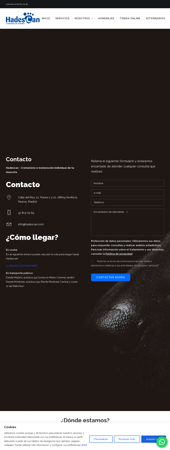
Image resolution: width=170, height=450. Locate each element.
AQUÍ (84, 445)
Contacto (55, 354)
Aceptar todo (153, 439)
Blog (53, 349)
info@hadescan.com (102, 324)
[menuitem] (46, 18)
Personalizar (101, 439)
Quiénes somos (60, 319)
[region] (85, 436)
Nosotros (84, 18)
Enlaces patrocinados (64, 328)
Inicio (46, 18)
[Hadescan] (23, 18)
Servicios (62, 18)
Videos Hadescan (61, 324)
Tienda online (130, 18)
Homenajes (106, 18)
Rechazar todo (127, 439)
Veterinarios (155, 18)
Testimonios (58, 332)
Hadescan (12, 50)
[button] (9, 108)
